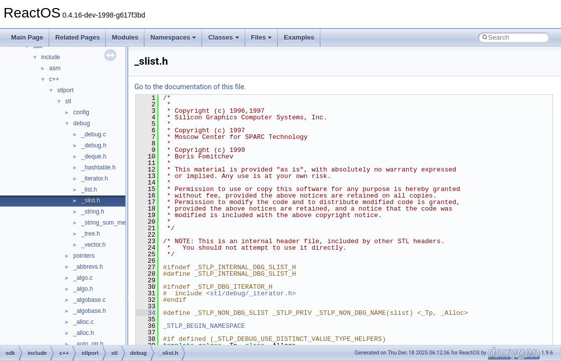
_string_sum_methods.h (113, 222)
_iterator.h (94, 178)
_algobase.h (89, 310)
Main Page (27, 37)
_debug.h (93, 145)
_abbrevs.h (88, 266)
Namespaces (173, 37)
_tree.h (90, 233)
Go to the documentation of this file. (190, 87)
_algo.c (83, 277)
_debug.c (93, 134)
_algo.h (83, 288)
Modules (125, 37)
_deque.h (93, 156)
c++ (54, 79)
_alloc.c (83, 321)
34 (145, 312)
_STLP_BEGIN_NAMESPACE (204, 325)
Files (261, 37)
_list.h (89, 189)
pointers (84, 255)
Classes (223, 37)
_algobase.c (89, 299)
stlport (65, 90)
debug (81, 123)
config (81, 112)
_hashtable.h (98, 167)
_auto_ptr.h (88, 343)
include (50, 57)
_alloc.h (83, 332)
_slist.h (90, 200)
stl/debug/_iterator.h (251, 293)
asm (55, 68)
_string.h (92, 211)
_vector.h (93, 244)
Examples (299, 37)
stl (68, 101)
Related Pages (77, 37)
